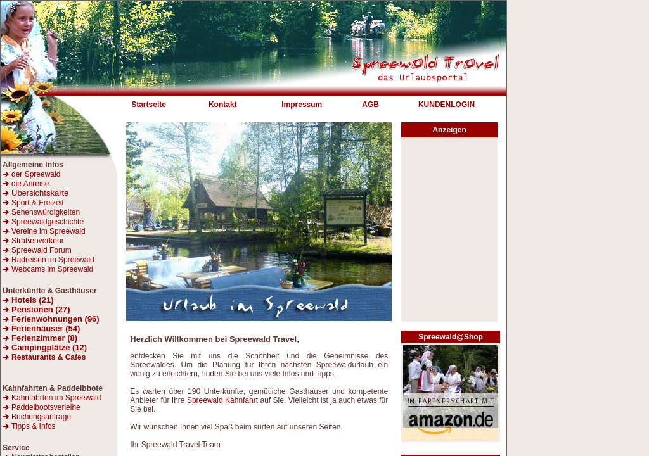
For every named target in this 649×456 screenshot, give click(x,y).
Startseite (148, 104)
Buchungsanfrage (41, 416)
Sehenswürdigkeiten (45, 212)
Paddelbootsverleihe (45, 407)
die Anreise (30, 183)
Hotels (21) (32, 300)
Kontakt (223, 104)
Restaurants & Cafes (48, 357)
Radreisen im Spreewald (52, 259)
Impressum (301, 104)
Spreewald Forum (41, 250)
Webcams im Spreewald (52, 269)
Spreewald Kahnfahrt (222, 400)
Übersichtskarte (35, 193)
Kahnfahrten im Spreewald (56, 397)
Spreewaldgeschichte (47, 221)
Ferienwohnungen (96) (55, 319)
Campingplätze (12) (49, 347)
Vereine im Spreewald (48, 231)
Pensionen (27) (40, 309)
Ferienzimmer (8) (44, 338)
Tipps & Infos (33, 426)
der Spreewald (35, 174)
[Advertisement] (449, 233)
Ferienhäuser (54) (45, 328)
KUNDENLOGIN (446, 104)
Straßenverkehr (37, 240)
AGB (370, 104)
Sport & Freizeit (37, 202)
